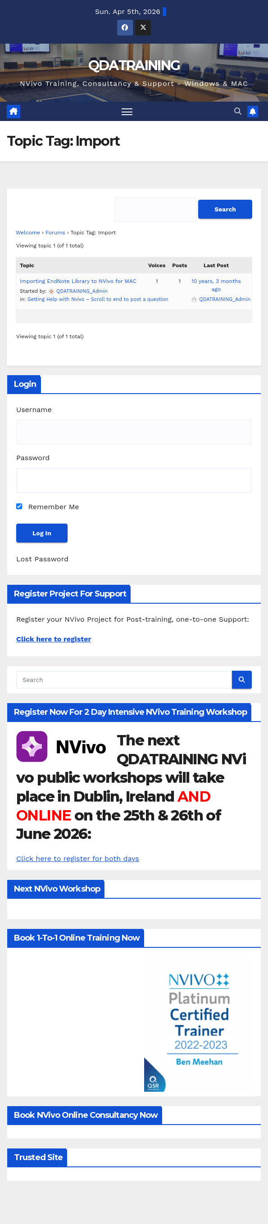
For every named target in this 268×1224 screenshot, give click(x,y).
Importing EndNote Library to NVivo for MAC (78, 281)
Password (33, 457)
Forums (55, 232)
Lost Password (42, 559)
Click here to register (53, 639)
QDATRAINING (134, 65)
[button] (237, 111)
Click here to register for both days (77, 858)
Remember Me (47, 506)
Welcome (28, 232)
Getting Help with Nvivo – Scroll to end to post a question (97, 299)
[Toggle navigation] (127, 111)
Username (34, 409)
